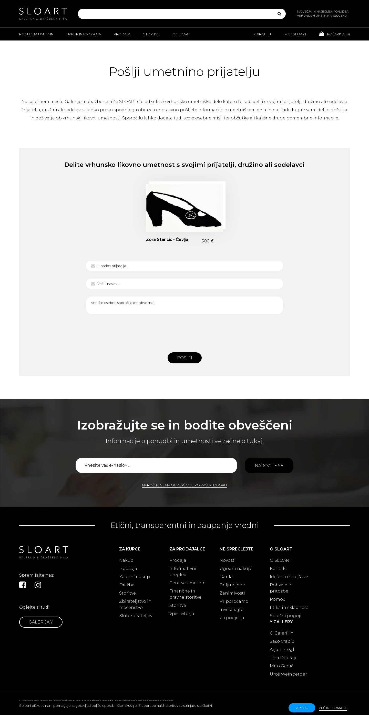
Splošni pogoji (285, 615)
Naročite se (269, 465)
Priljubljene (232, 585)
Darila (226, 576)
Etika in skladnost (289, 607)
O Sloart (181, 34)
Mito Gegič (281, 665)
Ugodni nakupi (236, 568)
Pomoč (277, 599)
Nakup (126, 560)
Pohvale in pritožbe (281, 588)
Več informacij (333, 708)
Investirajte (231, 609)
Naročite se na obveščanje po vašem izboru (184, 485)
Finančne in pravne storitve (185, 594)
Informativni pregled (182, 571)
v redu (301, 708)
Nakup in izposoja (83, 34)
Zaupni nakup (134, 576)
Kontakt (278, 568)
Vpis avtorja (181, 613)
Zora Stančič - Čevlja (167, 239)
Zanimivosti (232, 593)
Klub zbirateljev (135, 615)
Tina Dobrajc (283, 657)
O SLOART (280, 560)
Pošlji (184, 357)
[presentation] (184, 332)
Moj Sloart (295, 34)
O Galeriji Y (281, 633)
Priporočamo (234, 601)
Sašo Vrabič (282, 641)
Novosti (228, 560)
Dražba (127, 585)
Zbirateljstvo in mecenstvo (135, 604)
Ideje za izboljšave (289, 576)
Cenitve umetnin (187, 582)
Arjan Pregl (282, 649)
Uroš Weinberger (288, 674)
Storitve (151, 34)
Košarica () (334, 34)
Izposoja (128, 568)
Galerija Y (41, 622)
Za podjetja (232, 617)
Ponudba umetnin (36, 34)
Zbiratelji (262, 34)
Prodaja (122, 34)
